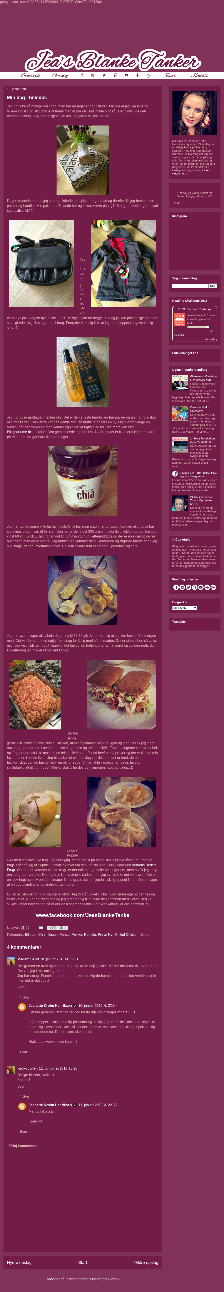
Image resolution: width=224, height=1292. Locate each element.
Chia (41, 934)
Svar (21, 987)
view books (210, 339)
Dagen (52, 934)
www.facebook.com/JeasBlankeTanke (82, 915)
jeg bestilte (15, 210)
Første (65, 934)
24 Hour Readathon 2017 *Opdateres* (202, 440)
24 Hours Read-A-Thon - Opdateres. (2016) (201, 500)
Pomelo (90, 934)
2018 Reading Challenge (194, 309)
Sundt (145, 934)
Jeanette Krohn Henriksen (50, 1005)
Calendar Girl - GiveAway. (199, 409)
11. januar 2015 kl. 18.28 (58, 1068)
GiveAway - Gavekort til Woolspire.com (203, 378)
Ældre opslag (146, 1262)
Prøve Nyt (105, 934)
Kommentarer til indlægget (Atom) (93, 1279)
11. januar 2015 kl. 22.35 (97, 1105)
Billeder (30, 934)
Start (82, 1262)
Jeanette (191, 315)
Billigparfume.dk (19, 432)
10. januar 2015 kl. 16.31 (59, 959)
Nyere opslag (19, 1262)
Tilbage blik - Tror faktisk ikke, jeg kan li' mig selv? (198, 474)
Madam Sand (28, 959)
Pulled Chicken (127, 934)
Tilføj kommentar (23, 1146)
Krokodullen (27, 1068)
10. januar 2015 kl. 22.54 (97, 1005)
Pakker (77, 934)
